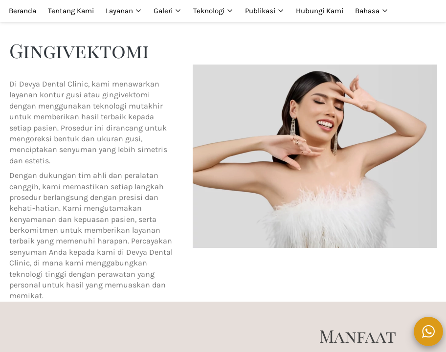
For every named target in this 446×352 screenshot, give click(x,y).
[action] (428, 331)
